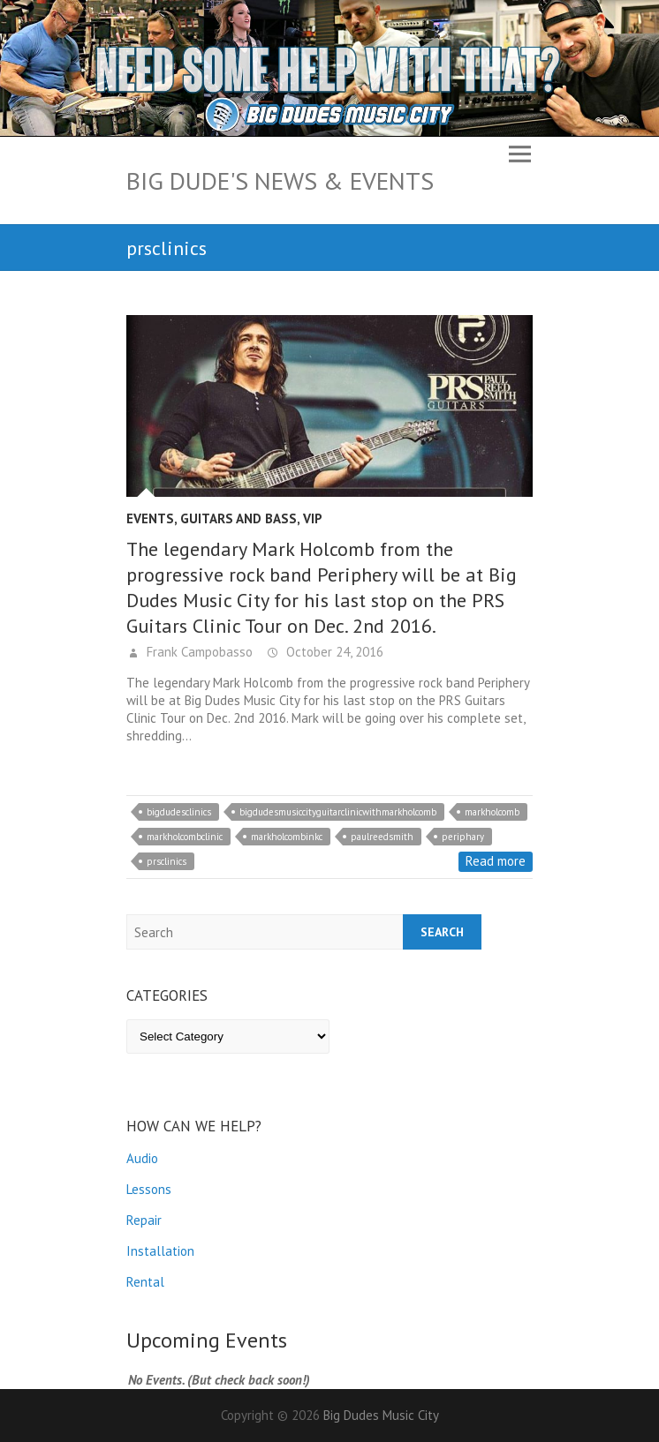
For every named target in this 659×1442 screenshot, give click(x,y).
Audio (142, 1158)
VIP (312, 518)
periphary (463, 836)
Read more (496, 860)
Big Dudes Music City (381, 1415)
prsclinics (166, 861)
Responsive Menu (519, 154)
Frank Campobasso (198, 651)
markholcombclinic (185, 836)
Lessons (148, 1189)
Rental (145, 1281)
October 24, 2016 (333, 651)
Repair (144, 1220)
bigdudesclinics (179, 812)
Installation (160, 1251)
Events (150, 518)
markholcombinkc (286, 836)
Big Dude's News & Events (280, 180)
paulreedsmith (382, 836)
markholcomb (492, 812)
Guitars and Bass (238, 518)
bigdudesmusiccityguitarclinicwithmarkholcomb (337, 812)
